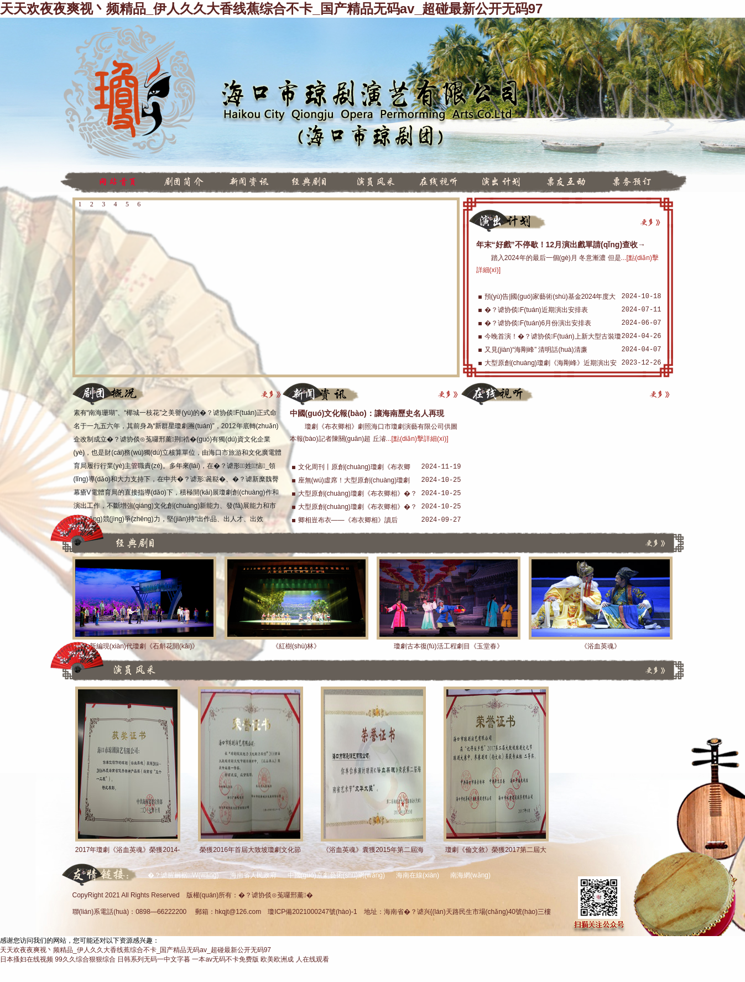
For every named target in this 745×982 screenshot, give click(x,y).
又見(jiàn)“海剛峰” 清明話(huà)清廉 (535, 350)
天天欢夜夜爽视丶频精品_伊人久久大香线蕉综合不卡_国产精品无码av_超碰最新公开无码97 (271, 8)
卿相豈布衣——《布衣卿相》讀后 (348, 520)
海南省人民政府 (253, 875)
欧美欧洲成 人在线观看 (295, 959)
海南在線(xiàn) (417, 875)
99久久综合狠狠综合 (85, 959)
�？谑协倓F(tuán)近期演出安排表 (536, 310)
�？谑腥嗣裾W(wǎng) (183, 875)
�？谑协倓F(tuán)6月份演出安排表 (538, 323)
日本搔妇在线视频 (26, 959)
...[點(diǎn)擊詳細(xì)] (417, 439)
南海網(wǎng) (470, 875)
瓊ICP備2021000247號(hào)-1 (312, 912)
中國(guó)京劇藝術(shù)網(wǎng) (336, 875)
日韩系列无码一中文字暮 (153, 959)
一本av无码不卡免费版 (225, 959)
